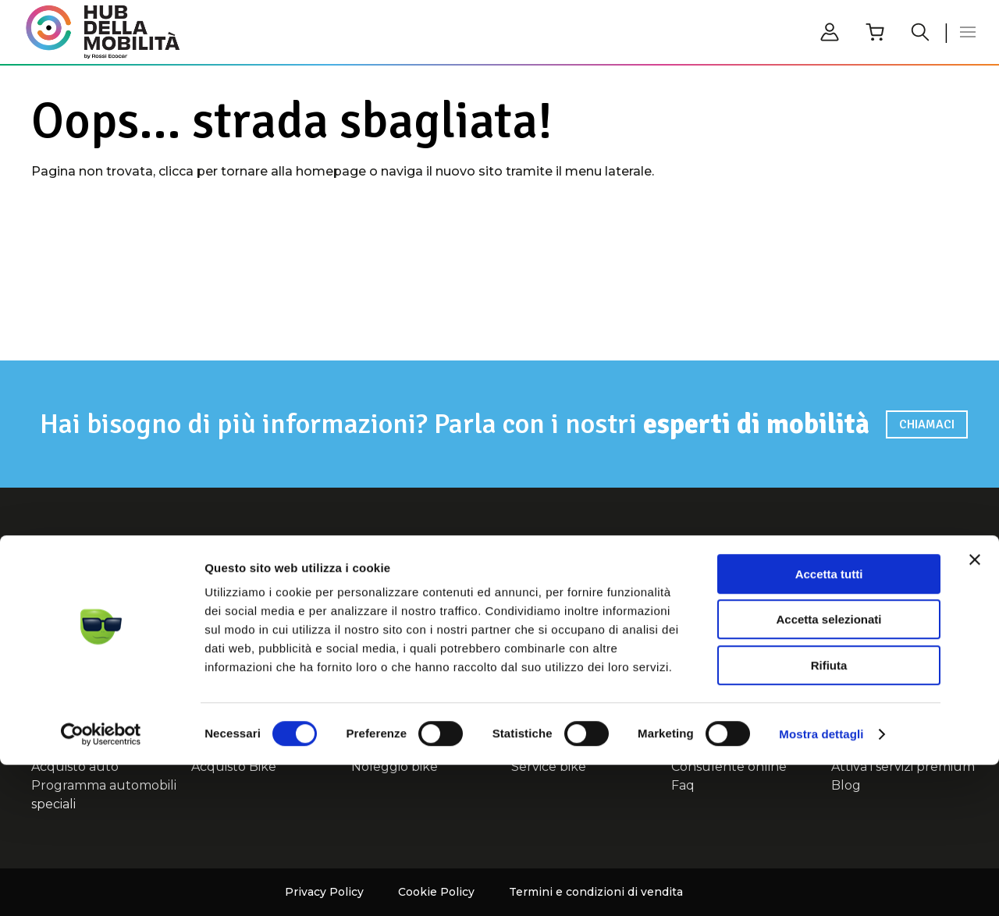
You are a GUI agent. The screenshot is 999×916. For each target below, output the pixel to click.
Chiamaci (927, 424)
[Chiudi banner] (974, 710)
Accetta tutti (829, 725)
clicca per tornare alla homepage (262, 171)
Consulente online (875, 594)
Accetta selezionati (828, 771)
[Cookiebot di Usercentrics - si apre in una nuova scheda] (101, 885)
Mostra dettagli (821, 885)
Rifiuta (829, 816)
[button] (968, 32)
